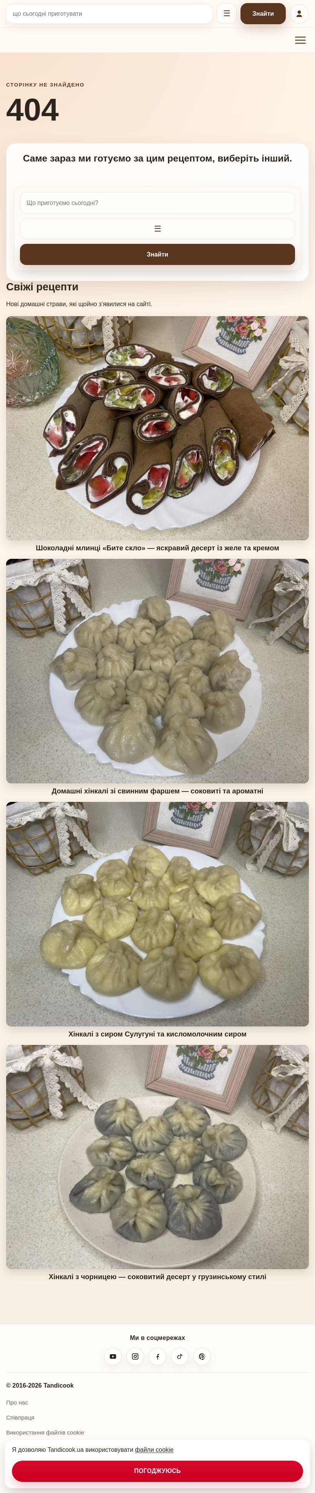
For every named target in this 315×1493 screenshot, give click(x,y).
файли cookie (154, 1449)
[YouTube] (113, 1356)
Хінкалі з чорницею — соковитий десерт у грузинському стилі (158, 1277)
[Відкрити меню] (300, 40)
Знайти (263, 13)
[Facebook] (157, 1356)
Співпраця (20, 1417)
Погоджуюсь (157, 1471)
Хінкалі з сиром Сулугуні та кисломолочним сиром (157, 1034)
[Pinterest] (202, 1356)
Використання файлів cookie (45, 1432)
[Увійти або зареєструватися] (299, 13)
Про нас (17, 1402)
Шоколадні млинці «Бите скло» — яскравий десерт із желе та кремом (157, 548)
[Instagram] (135, 1356)
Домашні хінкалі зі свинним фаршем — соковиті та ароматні (158, 791)
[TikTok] (180, 1356)
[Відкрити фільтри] (227, 13)
